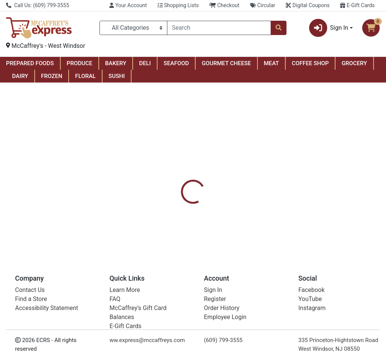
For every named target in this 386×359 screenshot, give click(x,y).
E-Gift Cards (357, 5)
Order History (221, 308)
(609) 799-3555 (223, 340)
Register (215, 298)
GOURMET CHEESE (226, 63)
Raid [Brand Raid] (242, 215)
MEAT (271, 63)
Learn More (125, 289)
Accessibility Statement (46, 308)
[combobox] (219, 28)
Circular (262, 5)
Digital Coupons (307, 5)
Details (181, 179)
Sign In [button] (328, 28)
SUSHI (117, 76)
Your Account (128, 5)
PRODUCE (79, 63)
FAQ (115, 298)
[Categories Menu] (133, 28)
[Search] (219, 28)
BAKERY (115, 63)
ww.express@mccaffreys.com (147, 340)
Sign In (213, 289)
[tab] (181, 179)
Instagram (312, 308)
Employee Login (225, 317)
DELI (145, 63)
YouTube (310, 298)
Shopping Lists (178, 5)
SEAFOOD (176, 63)
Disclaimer (248, 179)
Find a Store (31, 298)
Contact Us (30, 289)
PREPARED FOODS (30, 63)
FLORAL (85, 76)
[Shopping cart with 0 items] (371, 28)
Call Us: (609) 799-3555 (37, 5)
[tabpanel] (273, 215)
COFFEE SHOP (310, 63)
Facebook (312, 289)
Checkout (224, 5)
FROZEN (52, 76)
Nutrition (212, 179)
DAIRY (20, 76)
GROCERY (354, 63)
